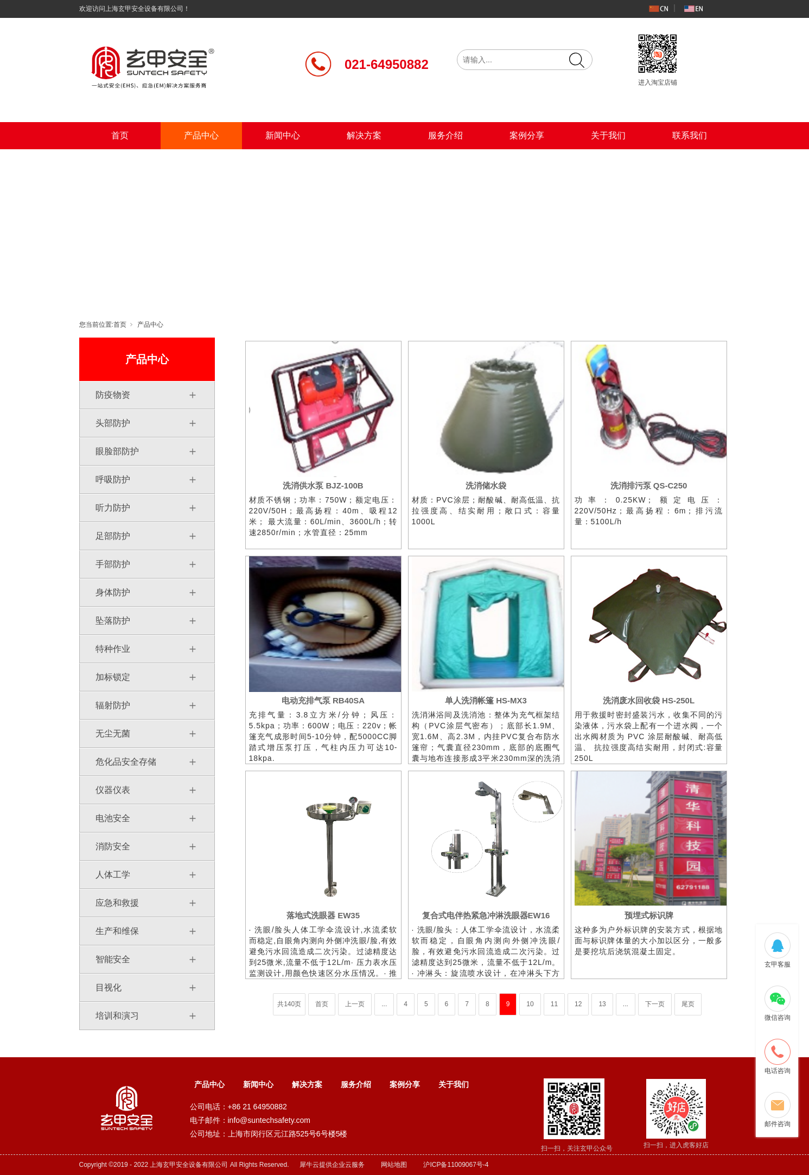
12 (578, 1004)
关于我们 (608, 135)
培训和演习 (117, 1015)
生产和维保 (117, 931)
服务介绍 (445, 135)
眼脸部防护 (117, 451)
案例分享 (526, 135)
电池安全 (112, 818)
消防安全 (112, 846)
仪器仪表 (112, 790)
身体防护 (112, 592)
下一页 (655, 1004)
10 (529, 1004)
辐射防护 (112, 705)
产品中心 (201, 135)
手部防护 (112, 564)
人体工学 (112, 874)
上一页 (355, 1004)
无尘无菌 (112, 733)
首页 (120, 135)
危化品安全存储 (125, 761)
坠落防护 (112, 620)
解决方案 (364, 135)
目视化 (108, 987)
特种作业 (112, 648)
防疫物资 (112, 394)
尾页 (688, 1004)
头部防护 (112, 423)
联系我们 (689, 135)
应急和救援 (117, 902)
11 (554, 1004)
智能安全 (112, 959)
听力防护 (112, 507)
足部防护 (112, 536)
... (384, 1004)
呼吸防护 (112, 479)
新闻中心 (282, 135)
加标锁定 (112, 677)
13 (602, 1004)
